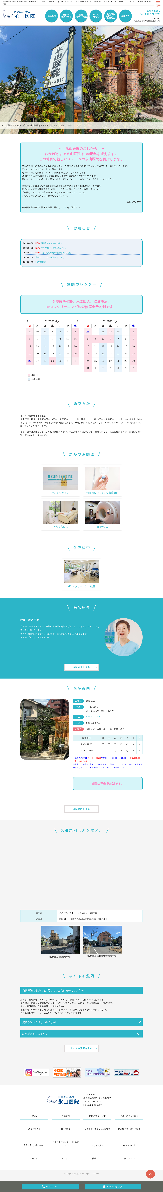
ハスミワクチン (96, 16)
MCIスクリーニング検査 (129, 1131)
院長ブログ (97, 1160)
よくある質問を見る (82, 1050)
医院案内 (51, 16)
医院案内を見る (81, 810)
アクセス (66, 1160)
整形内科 (125, 16)
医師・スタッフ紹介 (129, 1118)
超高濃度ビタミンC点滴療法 (111, 16)
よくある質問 (97, 1147)
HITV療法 (65, 1131)
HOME (34, 1118)
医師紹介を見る (81, 668)
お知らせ (34, 1160)
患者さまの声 (129, 1147)
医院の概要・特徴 (66, 16)
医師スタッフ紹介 (81, 16)
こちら (63, 207)
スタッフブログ (129, 1160)
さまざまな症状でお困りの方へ (65, 1145)
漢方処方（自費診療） (34, 1147)
